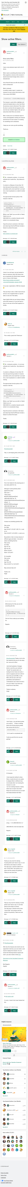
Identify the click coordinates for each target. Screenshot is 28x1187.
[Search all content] (16, 25)
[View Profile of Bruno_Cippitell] (11, 849)
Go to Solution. (16, 139)
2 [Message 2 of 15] (7, 971)
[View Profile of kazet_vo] (10, 323)
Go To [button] (23, 21)
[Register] (7, 1050)
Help (18, 21)
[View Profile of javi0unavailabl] (10, 51)
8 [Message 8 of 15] (9, 633)
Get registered (5, 10)
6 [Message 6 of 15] (8, 877)
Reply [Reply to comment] (13, 242)
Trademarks (3, 1177)
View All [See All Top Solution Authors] (5, 1096)
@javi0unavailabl (8, 449)
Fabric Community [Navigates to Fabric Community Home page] (16, 15)
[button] (13, 44)
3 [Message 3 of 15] (8, 1007)
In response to (14, 327)
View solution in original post (10, 233)
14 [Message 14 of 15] (7, 310)
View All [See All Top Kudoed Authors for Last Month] (5, 1127)
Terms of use (3, 1175)
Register (7, 21)
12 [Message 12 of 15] (11, 835)
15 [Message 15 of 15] (8, 340)
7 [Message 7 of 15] (8, 578)
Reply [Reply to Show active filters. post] (13, 153)
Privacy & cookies (4, 1172)
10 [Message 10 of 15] (11, 747)
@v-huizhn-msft (9, 996)
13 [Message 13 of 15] (8, 457)
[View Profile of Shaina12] (12, 761)
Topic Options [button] (21, 44)
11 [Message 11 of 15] (11, 797)
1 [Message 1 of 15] (7, 149)
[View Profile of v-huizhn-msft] (14, 933)
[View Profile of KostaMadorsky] (10, 262)
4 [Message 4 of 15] (7, 238)
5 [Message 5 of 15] (8, 919)
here (19, 954)
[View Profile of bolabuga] (10, 437)
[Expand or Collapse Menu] (2, 18)
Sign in (13, 21)
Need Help (9, 145)
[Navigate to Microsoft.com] (5, 15)
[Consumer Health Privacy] (14, 1182)
